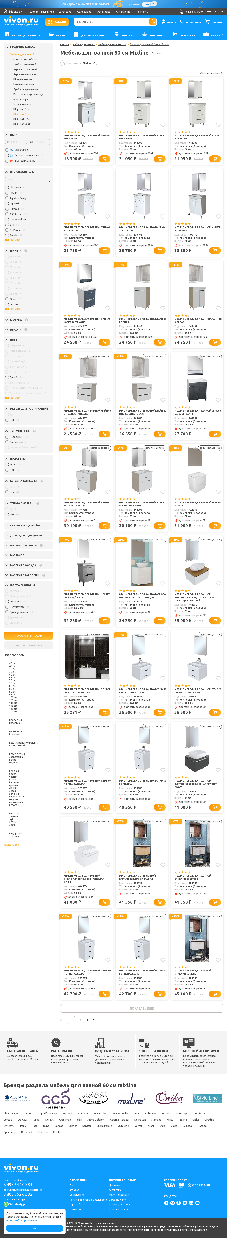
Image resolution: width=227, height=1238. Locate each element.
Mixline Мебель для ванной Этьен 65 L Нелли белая (87, 507)
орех (12, 824)
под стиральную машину (23, 742)
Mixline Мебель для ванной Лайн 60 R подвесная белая (142, 414)
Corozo (27, 1128)
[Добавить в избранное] (107, 124)
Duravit (72, 1128)
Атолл (51, 1140)
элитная (14, 836)
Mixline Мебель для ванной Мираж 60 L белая (193, 229)
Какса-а (105, 1140)
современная (17, 756)
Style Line (182, 1134)
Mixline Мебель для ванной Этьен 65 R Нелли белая (142, 507)
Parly (71, 1134)
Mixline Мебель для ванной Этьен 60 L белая (142, 137)
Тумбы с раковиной (24, 64)
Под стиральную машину (28, 94)
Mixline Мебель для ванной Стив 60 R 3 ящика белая (86, 979)
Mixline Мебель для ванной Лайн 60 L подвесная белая (87, 414)
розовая (14, 805)
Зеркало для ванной (25, 69)
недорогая (15, 833)
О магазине (123, 11)
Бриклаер (68, 1140)
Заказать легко (118, 1199)
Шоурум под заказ (42, 11)
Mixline (8, 1134)
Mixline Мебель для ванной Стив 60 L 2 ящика (142, 787)
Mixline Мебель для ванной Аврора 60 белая (193, 507)
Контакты (143, 11)
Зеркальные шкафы (25, 74)
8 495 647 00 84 (19, 1184)
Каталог (65, 44)
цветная (14, 771)
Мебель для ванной (22, 54)
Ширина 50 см (21, 109)
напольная (15, 722)
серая (12, 790)
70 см (12, 680)
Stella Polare (162, 1134)
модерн (13, 762)
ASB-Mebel (109, 1121)
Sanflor (127, 1134)
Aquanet (74, 1121)
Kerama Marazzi (151, 1128)
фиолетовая (16, 796)
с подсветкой (17, 745)
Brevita (181, 1121)
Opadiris (38, 1134)
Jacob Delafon (125, 1128)
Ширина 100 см (22, 124)
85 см (12, 688)
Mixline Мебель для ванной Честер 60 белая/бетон (83, 599)
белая (12, 773)
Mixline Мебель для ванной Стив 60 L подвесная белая (197, 695)
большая (14, 734)
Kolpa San (174, 1128)
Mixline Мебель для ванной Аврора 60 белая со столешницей (138, 601)
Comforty (10, 1128)
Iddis (107, 1128)
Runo (97, 1134)
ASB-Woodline (132, 1121)
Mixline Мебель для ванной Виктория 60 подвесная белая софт (85, 885)
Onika (22, 1134)
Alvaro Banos (12, 1121)
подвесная (15, 720)
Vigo (7, 1140)
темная (13, 816)
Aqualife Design (52, 1121)
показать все (13, 239)
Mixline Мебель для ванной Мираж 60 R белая (83, 137)
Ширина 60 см (21, 114)
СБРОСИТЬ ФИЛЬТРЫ (28, 645)
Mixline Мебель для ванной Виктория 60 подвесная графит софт (196, 789)
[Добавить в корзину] (105, 159)
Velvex (199, 1134)
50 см (12, 669)
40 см (12, 663)
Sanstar (143, 1134)
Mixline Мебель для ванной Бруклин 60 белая (193, 979)
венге (12, 779)
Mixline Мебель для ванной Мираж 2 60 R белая (83, 229)
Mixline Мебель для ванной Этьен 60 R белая (197, 137)
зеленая (14, 793)
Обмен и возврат (119, 1194)
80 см (12, 686)
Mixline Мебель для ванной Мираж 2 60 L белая (138, 229)
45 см (12, 666)
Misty (208, 1128)
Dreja (58, 1128)
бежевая (14, 782)
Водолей (87, 1140)
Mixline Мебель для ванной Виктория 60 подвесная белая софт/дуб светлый (195, 601)
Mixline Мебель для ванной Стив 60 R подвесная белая (142, 695)
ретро (12, 759)
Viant (212, 1134)
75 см (12, 683)
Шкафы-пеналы (22, 79)
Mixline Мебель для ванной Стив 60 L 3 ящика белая (142, 979)
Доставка (65, 11)
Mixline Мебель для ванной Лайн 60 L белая (142, 322)
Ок (34, 1228)
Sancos (111, 1134)
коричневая (16, 802)
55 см (12, 671)
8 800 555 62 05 (19, 1194)
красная (13, 785)
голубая (13, 799)
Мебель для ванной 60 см (115, 44)
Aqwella (91, 1121)
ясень (12, 822)
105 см (13, 700)
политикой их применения (21, 1220)
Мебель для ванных (85, 44)
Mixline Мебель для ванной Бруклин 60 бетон (193, 883)
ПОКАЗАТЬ (28, 635)
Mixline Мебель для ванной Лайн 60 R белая (197, 322)
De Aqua (43, 1128)
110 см (13, 703)
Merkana (192, 1128)
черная (13, 776)
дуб (11, 819)
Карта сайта (76, 1204)
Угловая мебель (22, 104)
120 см (13, 705)
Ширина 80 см (21, 119)
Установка (103, 11)
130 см (13, 708)
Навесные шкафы (23, 84)
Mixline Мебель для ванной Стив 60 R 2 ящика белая (86, 787)
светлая (14, 813)
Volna (19, 1140)
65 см (12, 677)
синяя (12, 788)
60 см (12, 674)
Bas (150, 1121)
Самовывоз (84, 11)
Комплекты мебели (25, 59)
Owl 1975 (56, 1134)
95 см (12, 694)
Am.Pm (31, 1121)
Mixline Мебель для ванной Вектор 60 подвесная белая (83, 695)
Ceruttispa (199, 1121)
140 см (13, 711)
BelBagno (165, 1121)
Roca (84, 1134)
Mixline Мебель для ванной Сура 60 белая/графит (196, 414)
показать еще (141, 1016)
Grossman (90, 1128)
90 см (12, 691)
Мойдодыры (20, 99)
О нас (73, 1185)
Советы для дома (119, 1204)
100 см (13, 697)
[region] (27, 212)
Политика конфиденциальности (88, 1199)
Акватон (35, 1140)
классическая (17, 754)
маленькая (15, 731)
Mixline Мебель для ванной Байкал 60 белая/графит (83, 322)
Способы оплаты (119, 1209)
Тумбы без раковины (25, 89)
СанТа (121, 1140)
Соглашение (77, 1194)
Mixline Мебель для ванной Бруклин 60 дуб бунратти (138, 883)
